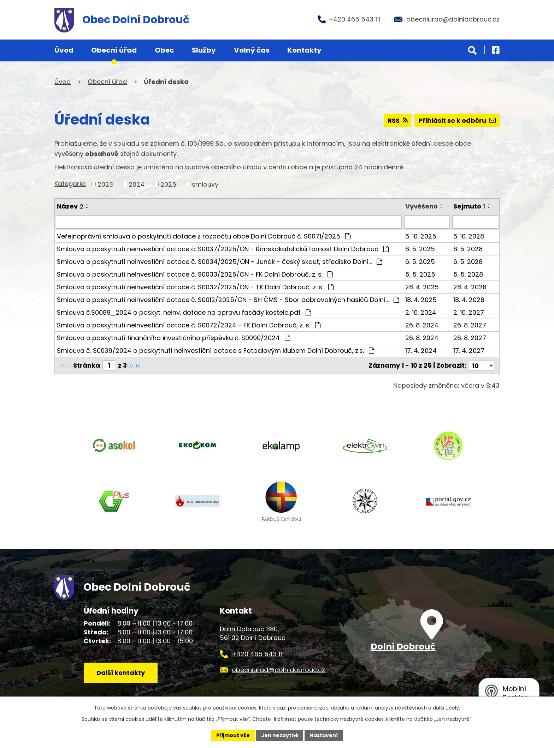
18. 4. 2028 (468, 299)
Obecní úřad (114, 50)
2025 (168, 184)
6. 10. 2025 (420, 236)
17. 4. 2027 (468, 350)
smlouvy (205, 184)
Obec (164, 50)
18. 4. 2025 (421, 299)
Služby (204, 50)
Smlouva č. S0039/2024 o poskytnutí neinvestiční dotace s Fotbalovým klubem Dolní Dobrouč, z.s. (215, 350)
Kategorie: (70, 183)
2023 (105, 184)
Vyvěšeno (421, 206)
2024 (137, 184)
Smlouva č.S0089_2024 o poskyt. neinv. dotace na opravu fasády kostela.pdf (184, 312)
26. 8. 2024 (421, 325)
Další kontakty (120, 672)
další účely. (446, 707)
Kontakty (304, 50)
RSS (398, 120)
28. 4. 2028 (470, 287)
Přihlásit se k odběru (457, 120)
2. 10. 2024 (420, 312)
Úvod (63, 50)
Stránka (86, 365)
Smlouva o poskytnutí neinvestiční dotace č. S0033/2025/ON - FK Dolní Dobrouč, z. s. (195, 274)
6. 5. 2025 (420, 249)
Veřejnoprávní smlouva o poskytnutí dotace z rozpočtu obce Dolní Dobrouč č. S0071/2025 (203, 236)
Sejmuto (469, 206)
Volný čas (252, 50)
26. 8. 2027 (469, 325)
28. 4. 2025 (422, 287)
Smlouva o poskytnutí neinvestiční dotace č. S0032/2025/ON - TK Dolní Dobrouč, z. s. (195, 287)
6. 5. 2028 (468, 249)
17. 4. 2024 (421, 350)
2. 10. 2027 (468, 312)
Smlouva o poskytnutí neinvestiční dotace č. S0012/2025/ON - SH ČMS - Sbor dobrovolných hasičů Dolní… (228, 299)
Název (70, 206)
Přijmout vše (233, 735)
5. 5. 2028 (468, 274)
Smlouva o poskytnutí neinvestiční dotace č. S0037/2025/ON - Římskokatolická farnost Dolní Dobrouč (223, 249)
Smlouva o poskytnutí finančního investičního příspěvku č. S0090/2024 (173, 337)
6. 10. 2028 (468, 236)
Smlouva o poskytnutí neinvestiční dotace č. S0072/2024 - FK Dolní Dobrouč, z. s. (188, 325)
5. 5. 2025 (420, 274)
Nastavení (324, 735)
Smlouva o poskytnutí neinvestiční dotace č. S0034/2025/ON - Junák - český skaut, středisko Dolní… (219, 261)
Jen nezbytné (279, 735)
